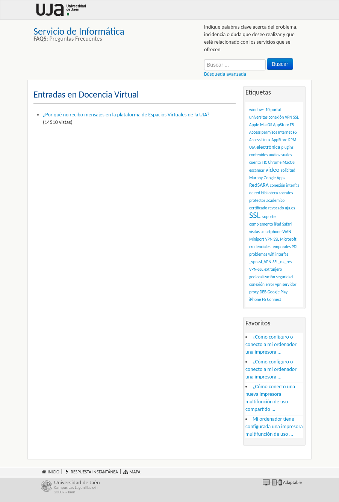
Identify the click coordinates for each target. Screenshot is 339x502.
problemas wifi (261, 254)
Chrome (274, 162)
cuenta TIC (258, 162)
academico (275, 200)
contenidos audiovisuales (270, 154)
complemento (261, 224)
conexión (277, 185)
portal (276, 109)
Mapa (132, 472)
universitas (258, 117)
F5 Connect (271, 299)
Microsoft (288, 239)
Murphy (256, 177)
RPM (292, 139)
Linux (266, 139)
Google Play (278, 291)
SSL (254, 215)
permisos (269, 132)
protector (257, 200)
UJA (252, 147)
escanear (257, 170)
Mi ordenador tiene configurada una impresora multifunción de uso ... (274, 426)
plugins (287, 147)
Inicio (50, 472)
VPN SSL (272, 239)
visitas (254, 231)
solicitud (288, 170)
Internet (285, 132)
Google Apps (274, 177)
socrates (286, 192)
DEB (263, 291)
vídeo (272, 170)
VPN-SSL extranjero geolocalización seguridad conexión (271, 277)
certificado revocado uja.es (272, 208)
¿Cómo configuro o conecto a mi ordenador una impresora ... (271, 344)
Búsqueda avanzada (225, 74)
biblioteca (269, 192)
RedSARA (259, 185)
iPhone (255, 299)
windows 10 (259, 109)
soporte (268, 216)
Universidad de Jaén (106, 487)
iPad (277, 224)
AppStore (279, 139)
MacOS (289, 162)
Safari (287, 224)
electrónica (268, 147)
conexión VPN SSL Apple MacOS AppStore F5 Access (274, 124)
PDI (294, 246)
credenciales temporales (270, 246)
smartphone (270, 231)
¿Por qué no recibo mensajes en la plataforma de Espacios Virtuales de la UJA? (126, 114)
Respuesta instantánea (91, 472)
